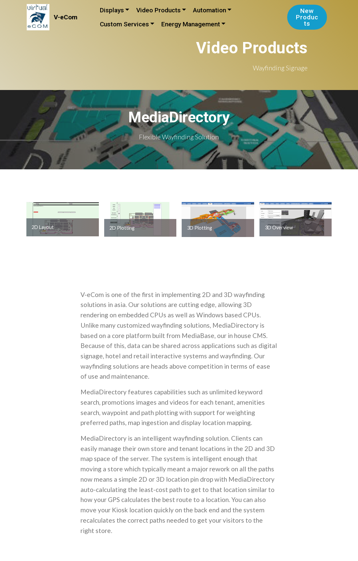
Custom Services (124, 24)
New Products (307, 17)
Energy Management (190, 24)
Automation (209, 10)
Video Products (158, 10)
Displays (112, 10)
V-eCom (65, 17)
